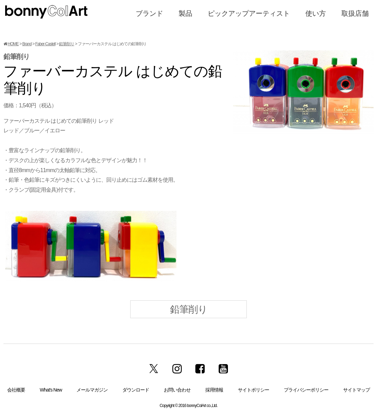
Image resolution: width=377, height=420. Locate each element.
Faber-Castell (45, 43)
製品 (185, 13)
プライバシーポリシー (306, 390)
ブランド (149, 13)
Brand (27, 43)
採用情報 (214, 390)
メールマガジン (92, 390)
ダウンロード (135, 390)
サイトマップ (356, 390)
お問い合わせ (177, 390)
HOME (13, 43)
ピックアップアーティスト (249, 13)
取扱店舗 (355, 13)
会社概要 (16, 390)
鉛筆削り (66, 43)
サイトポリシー (253, 390)
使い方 (315, 13)
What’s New (51, 390)
